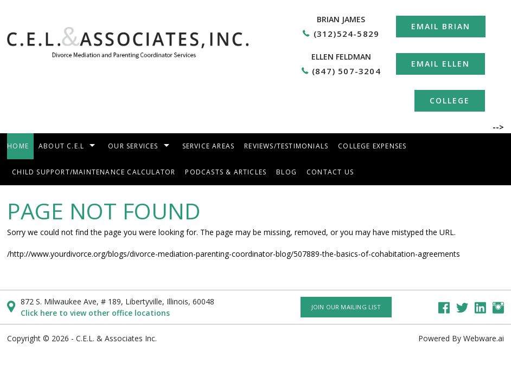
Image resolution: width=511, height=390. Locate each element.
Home (18, 146)
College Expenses (372, 146)
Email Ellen (440, 63)
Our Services (133, 146)
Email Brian (440, 26)
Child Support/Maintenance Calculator (93, 172)
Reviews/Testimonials (286, 146)
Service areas (208, 146)
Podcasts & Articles (225, 172)
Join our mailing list (346, 307)
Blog (286, 172)
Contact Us (330, 172)
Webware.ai (483, 338)
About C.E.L (61, 146)
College (450, 100)
